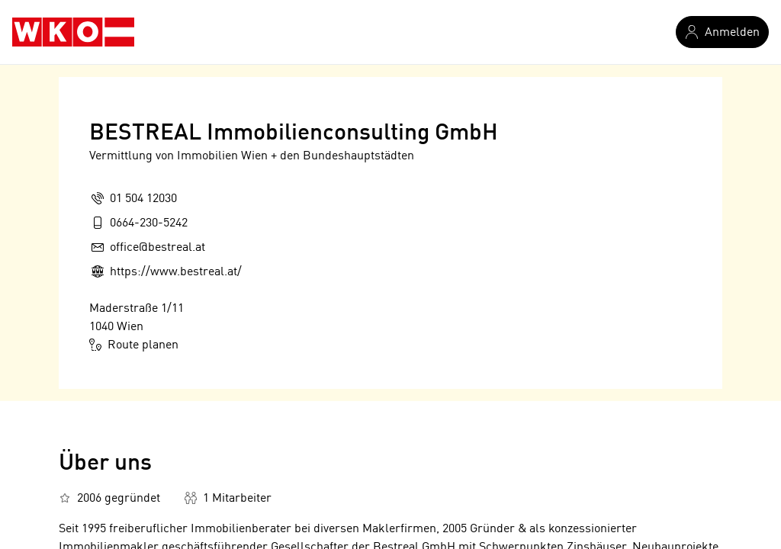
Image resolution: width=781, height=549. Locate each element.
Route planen (133, 344)
